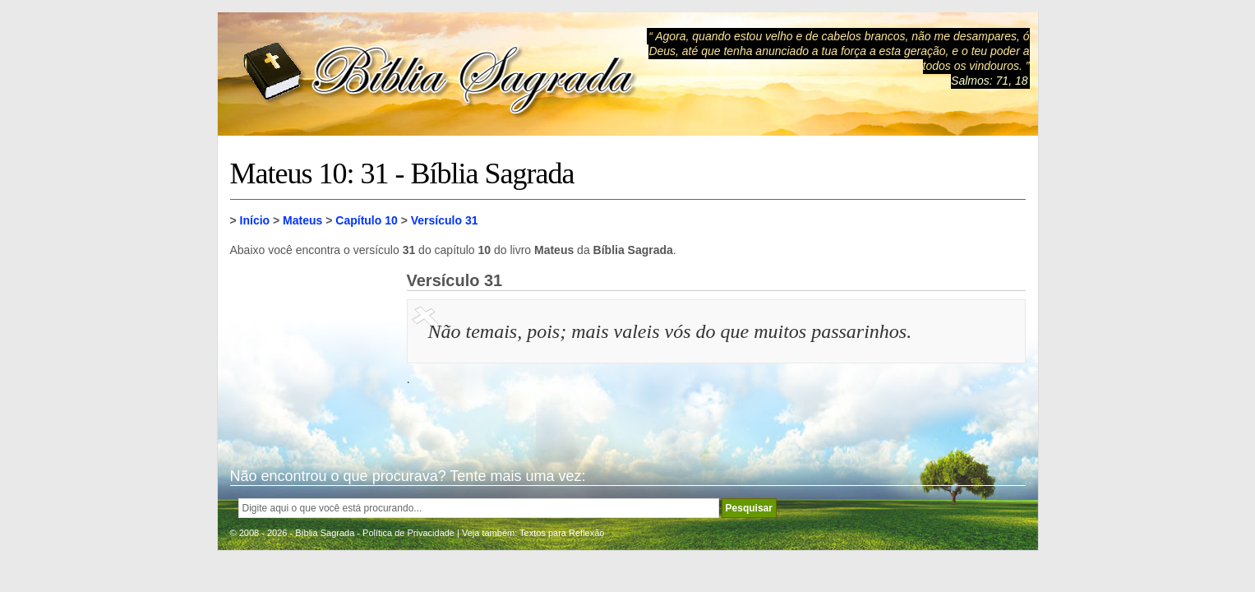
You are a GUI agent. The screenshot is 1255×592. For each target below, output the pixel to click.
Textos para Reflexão (561, 533)
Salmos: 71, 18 (989, 80)
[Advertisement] (312, 353)
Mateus (302, 220)
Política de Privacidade (408, 533)
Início (255, 220)
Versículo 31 (444, 220)
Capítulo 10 (366, 220)
